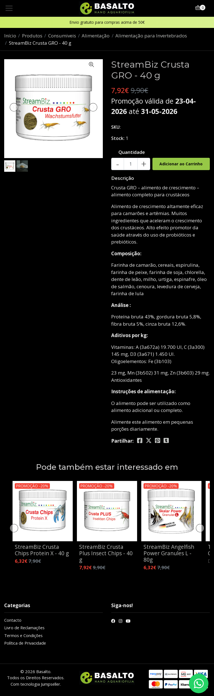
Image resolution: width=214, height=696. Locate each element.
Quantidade (131, 152)
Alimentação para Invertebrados (151, 35)
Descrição (122, 178)
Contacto (12, 620)
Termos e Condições (23, 635)
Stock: (118, 138)
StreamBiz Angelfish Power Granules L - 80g (169, 553)
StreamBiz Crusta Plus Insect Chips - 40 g (106, 553)
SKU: (116, 127)
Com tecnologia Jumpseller (35, 684)
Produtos (32, 35)
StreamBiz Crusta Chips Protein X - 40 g (42, 550)
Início (10, 35)
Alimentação (96, 35)
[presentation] (14, 107)
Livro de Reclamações (24, 627)
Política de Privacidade (25, 643)
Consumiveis (62, 35)
